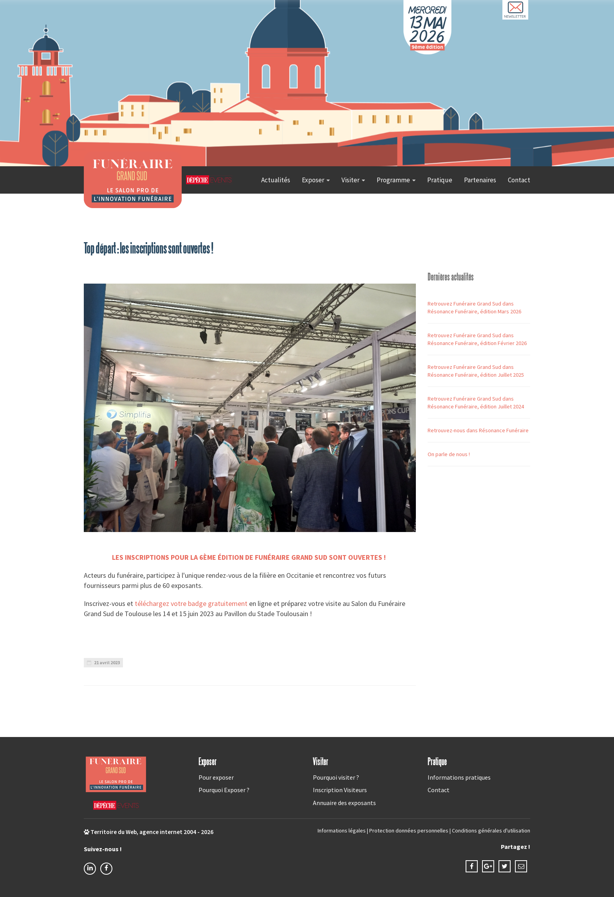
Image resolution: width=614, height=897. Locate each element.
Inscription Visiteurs (340, 790)
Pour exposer (216, 777)
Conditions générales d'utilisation (491, 830)
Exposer (313, 180)
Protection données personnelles (408, 830)
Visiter (350, 180)
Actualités (275, 180)
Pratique (439, 180)
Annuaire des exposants (344, 803)
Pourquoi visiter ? (336, 777)
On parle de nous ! (449, 454)
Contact (519, 180)
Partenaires (480, 180)
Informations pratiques (459, 777)
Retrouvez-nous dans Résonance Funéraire (478, 430)
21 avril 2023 (103, 662)
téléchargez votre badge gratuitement (191, 603)
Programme (393, 180)
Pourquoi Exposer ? (224, 790)
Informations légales (342, 830)
